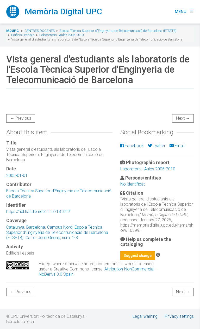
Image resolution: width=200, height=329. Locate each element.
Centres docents (39, 31)
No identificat (132, 184)
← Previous (20, 118)
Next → (183, 118)
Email (177, 145)
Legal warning (145, 316)
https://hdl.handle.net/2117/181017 (38, 211)
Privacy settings (179, 316)
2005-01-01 (17, 175)
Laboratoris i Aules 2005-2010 (61, 35)
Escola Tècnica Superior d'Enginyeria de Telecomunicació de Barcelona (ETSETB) (118, 31)
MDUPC (12, 31)
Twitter (156, 145)
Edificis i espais (22, 35)
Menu (184, 11)
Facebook (132, 145)
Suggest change (138, 255)
